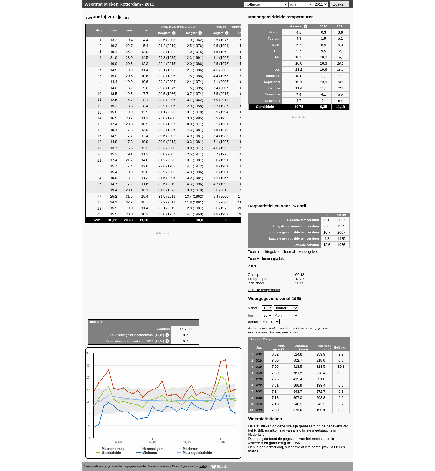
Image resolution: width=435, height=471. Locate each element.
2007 (259, 354)
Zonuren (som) (301, 347)
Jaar (259, 347)
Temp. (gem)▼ (279, 347)
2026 (259, 410)
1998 (259, 397)
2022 (259, 385)
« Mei (88, 18)
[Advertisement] (163, 275)
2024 (259, 366)
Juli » (126, 18)
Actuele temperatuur (264, 290)
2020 (259, 372)
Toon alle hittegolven (264, 252)
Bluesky (219, 466)
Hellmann (341, 347)
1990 (259, 379)
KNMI (203, 466)
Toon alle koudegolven (301, 252)
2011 (112, 16)
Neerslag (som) (325, 347)
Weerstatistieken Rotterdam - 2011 (119, 4)
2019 (259, 403)
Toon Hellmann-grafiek (266, 258)
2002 (259, 391)
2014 (259, 360)
